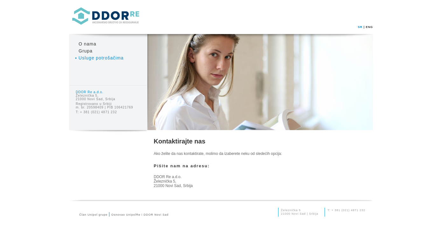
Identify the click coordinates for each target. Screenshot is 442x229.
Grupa (86, 50)
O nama (87, 43)
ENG (369, 27)
